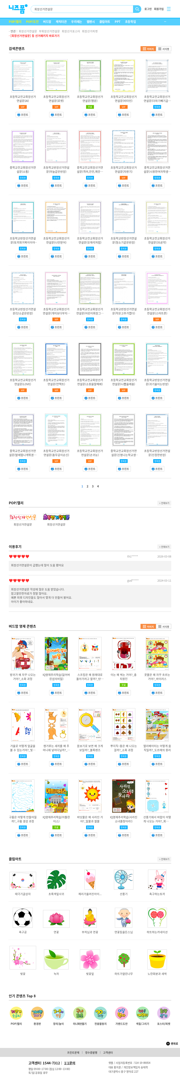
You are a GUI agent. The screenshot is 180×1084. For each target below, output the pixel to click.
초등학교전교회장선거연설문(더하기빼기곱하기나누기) (157, 101)
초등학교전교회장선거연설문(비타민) (124, 99)
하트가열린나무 (124, 974)
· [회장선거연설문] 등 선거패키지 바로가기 (34, 36)
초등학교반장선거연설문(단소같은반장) (23, 311)
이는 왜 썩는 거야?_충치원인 (124, 677)
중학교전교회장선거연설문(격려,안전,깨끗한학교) (90, 171)
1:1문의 (69, 1062)
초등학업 (130, 21)
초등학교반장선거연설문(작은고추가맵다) (124, 311)
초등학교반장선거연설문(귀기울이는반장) (157, 382)
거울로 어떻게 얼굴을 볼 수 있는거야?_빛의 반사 (22, 750)
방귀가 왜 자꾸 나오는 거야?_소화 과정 (23, 677)
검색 (137, 9)
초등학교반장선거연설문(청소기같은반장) (124, 240)
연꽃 (56, 932)
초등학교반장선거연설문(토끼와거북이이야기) (23, 242)
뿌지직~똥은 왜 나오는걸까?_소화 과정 (123, 748)
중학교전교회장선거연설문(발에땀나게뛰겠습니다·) (22, 455)
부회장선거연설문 (49, 31)
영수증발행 (91, 1052)
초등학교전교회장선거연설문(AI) (23, 99)
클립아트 (104, 21)
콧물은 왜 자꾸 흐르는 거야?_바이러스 (157, 677)
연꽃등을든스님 (124, 932)
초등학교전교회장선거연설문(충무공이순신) (56, 453)
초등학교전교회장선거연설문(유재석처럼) (90, 240)
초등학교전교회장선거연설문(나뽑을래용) (124, 382)
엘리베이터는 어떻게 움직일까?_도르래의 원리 (157, 748)
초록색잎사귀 (56, 894)
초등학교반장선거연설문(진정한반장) (157, 453)
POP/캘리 (15, 21)
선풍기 (124, 894)
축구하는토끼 (157, 894)
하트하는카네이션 (157, 932)
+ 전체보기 (164, 503)
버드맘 (47, 21)
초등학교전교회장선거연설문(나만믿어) (56, 240)
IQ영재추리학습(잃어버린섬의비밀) (56, 677)
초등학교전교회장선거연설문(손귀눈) (90, 453)
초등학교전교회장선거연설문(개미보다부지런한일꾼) (56, 313)
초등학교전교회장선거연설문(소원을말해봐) (90, 382)
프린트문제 (73, 1052)
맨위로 (174, 1043)
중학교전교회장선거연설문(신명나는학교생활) (124, 455)
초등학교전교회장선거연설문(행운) (90, 99)
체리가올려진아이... (90, 894)
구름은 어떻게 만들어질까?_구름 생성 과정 (23, 819)
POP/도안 (32, 21)
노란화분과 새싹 (157, 974)
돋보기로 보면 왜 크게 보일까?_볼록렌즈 (90, 748)
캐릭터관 (61, 21)
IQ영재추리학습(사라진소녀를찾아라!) (123, 819)
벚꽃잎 (90, 974)
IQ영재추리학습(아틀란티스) (56, 819)
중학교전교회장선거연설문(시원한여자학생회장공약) (157, 171)
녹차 (56, 974)
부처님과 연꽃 (90, 932)
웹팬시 (91, 21)
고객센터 (108, 1052)
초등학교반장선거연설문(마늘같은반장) (56, 169)
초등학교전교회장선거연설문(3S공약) (157, 240)
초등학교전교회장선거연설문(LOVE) (23, 382)
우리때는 (76, 21)
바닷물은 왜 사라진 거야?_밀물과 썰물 (90, 819)
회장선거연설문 (28, 31)
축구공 (23, 932)
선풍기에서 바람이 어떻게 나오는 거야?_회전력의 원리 (157, 821)
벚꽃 (22, 974)
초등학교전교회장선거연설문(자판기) (124, 169)
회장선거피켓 (90, 31)
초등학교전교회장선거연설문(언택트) (56, 382)
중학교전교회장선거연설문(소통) (23, 169)
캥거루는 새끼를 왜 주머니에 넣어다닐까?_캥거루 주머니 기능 (56, 750)
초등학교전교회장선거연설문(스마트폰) (157, 311)
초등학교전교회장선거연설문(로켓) (56, 99)
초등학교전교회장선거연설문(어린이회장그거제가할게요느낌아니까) (89, 313)
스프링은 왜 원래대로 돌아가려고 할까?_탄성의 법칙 (89, 679)
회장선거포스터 (71, 31)
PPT (117, 21)
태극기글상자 (23, 894)
